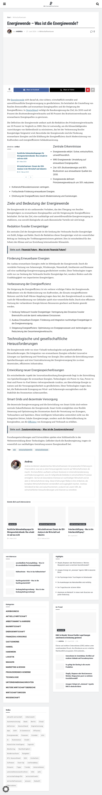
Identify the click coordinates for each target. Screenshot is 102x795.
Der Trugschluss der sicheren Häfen (69, 587)
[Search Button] (97, 4)
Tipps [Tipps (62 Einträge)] (19, 767)
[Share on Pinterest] (88, 90)
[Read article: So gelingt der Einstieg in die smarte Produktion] (60, 666)
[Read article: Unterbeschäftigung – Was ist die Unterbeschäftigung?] (82, 517)
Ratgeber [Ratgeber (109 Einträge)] (25, 753)
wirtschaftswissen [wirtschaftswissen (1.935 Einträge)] (14, 781)
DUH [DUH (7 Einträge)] (15, 731)
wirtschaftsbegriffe (25, 450)
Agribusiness (12, 611)
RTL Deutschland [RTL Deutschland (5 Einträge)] (13, 758)
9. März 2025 (21, 161)
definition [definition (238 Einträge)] (11, 726)
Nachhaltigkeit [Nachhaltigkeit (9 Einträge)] (24, 749)
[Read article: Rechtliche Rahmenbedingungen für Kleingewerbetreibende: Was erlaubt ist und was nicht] (11, 155)
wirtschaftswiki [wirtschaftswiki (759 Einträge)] (32, 776)
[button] (6, 789)
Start (9, 17)
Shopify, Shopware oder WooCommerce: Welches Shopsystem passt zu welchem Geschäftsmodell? (79, 676)
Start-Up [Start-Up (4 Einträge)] (21, 763)
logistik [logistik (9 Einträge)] (31, 744)
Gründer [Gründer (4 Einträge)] (34, 735)
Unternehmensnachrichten (20, 682)
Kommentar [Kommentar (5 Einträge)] (16, 740)
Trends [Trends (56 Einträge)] (27, 767)
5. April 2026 (69, 641)
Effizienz (32, 421)
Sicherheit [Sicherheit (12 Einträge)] (35, 758)
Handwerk (11, 652)
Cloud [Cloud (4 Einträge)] (41, 722)
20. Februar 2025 (23, 172)
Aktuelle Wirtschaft (16, 616)
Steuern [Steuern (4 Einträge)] (10, 767)
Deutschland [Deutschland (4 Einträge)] (23, 726)
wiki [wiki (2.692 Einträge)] (39, 772)
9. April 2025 (72, 535)
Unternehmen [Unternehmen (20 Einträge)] (38, 767)
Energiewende (17, 99)
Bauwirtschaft (13, 626)
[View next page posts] (31, 177)
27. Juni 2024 (31, 31)
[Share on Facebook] (31, 90)
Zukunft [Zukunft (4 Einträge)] (37, 781)
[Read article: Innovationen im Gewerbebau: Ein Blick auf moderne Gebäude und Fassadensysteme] (60, 658)
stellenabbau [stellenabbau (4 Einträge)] (33, 763)
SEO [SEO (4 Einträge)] (25, 758)
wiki (14, 450)
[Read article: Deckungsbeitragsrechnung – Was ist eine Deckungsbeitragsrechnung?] (10, 591)
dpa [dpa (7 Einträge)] (8, 731)
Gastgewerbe (12, 642)
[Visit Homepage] (51, 4)
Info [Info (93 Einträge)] (42, 735)
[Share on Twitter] (67, 90)
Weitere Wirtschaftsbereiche (20, 687)
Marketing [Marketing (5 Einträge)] (11, 749)
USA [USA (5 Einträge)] (32, 772)
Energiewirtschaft (15, 632)
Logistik (10, 657)
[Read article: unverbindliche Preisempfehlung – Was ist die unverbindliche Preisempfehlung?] (10, 565)
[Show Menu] (4, 4)
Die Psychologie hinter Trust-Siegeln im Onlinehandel (75, 577)
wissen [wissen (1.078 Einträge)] (28, 781)
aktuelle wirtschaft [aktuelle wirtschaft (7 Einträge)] (14, 717)
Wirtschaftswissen (19, 17)
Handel (9, 647)
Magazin (12, 524)
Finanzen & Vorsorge (16, 637)
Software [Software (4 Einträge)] (10, 763)
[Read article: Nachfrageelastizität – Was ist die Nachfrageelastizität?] (10, 582)
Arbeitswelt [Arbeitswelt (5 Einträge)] (30, 717)
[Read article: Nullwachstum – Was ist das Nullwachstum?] (10, 574)
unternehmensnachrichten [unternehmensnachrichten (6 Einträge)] (17, 772)
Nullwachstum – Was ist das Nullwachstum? (31, 572)
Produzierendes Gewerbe (18, 672)
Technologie (12, 677)
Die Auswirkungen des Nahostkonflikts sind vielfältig (74, 582)
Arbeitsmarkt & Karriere (18, 621)
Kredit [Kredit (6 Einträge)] (27, 740)
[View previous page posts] (26, 177)
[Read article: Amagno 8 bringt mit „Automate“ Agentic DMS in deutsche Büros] (60, 686)
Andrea (19, 31)
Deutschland (32, 110)
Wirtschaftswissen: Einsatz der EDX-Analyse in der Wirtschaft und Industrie (51, 532)
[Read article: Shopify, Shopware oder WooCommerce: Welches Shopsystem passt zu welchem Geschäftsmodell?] (60, 675)
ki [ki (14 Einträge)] (8, 740)
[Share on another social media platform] (93, 90)
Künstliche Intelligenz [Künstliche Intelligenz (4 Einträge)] (15, 744)
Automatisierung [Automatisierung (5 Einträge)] (13, 722)
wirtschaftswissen (41, 450)
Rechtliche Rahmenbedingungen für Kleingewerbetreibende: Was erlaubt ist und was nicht (32, 155)
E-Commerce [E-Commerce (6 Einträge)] (25, 731)
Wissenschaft (13, 697)
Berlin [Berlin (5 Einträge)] (33, 722)
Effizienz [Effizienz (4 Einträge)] (36, 731)
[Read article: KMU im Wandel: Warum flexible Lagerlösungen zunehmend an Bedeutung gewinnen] (76, 622)
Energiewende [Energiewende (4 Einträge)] (12, 735)
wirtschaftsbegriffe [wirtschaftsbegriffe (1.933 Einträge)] (14, 776)
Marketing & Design (15, 667)
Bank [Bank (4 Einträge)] (25, 722)
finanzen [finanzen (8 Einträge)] (24, 735)
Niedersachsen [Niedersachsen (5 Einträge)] (13, 753)
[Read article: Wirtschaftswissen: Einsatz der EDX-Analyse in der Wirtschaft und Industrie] (11, 168)
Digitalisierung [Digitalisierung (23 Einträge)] (37, 726)
